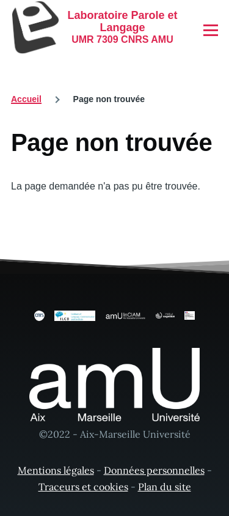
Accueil (26, 99)
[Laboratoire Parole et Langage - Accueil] (94, 27)
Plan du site (164, 487)
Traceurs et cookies (83, 487)
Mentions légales (56, 470)
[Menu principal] (211, 30)
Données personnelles (154, 470)
